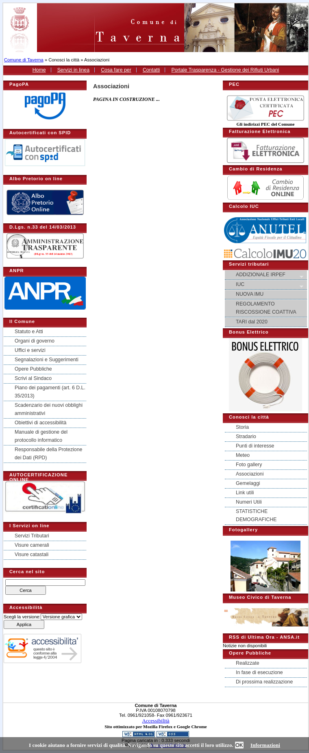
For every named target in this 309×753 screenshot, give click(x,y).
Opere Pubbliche (33, 369)
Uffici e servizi (30, 350)
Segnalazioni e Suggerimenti (46, 359)
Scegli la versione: (22, 616)
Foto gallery (249, 464)
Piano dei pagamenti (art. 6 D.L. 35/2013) (50, 392)
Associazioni (249, 474)
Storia (242, 427)
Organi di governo (34, 341)
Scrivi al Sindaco (33, 378)
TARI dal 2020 (252, 322)
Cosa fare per (116, 70)
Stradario (246, 436)
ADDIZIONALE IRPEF (266, 275)
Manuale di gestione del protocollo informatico (41, 436)
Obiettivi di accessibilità (40, 423)
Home (39, 70)
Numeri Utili (249, 502)
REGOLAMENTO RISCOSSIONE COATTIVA (266, 308)
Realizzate (247, 663)
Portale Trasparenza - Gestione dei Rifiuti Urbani (225, 70)
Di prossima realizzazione (264, 682)
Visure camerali (32, 545)
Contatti (151, 70)
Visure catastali (31, 554)
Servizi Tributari (32, 536)
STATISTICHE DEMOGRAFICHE (256, 515)
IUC (266, 285)
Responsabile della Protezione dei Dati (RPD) (48, 454)
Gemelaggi (248, 483)
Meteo (243, 455)
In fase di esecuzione (259, 672)
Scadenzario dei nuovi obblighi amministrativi (49, 409)
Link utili (245, 492)
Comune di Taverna (24, 59)
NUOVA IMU (249, 294)
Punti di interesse (255, 446)
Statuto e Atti (29, 331)
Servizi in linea (73, 70)
